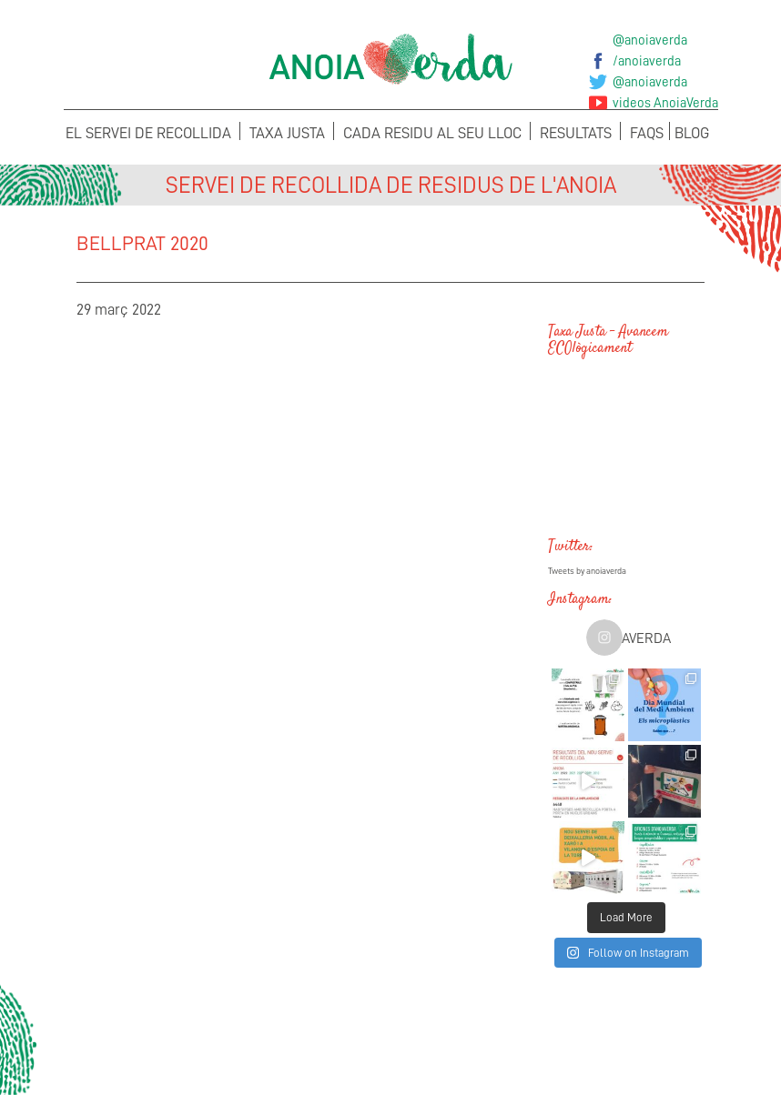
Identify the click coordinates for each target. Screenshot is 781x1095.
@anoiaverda (650, 40)
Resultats (576, 133)
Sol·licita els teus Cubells (637, 1036)
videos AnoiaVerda (665, 102)
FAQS (647, 133)
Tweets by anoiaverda (587, 571)
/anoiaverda (647, 61)
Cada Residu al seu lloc (432, 133)
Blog (691, 133)
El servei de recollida (148, 133)
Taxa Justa (287, 133)
